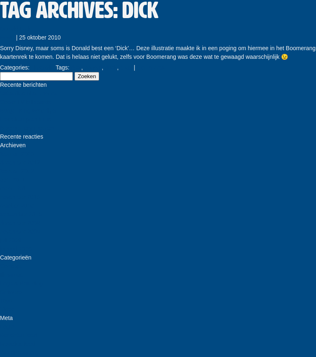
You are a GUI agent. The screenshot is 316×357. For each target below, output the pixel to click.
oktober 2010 (17, 205)
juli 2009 (10, 240)
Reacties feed (17, 344)
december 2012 (20, 162)
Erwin (7, 37)
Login (7, 326)
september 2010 (21, 214)
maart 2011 (14, 188)
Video (7, 309)
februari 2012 (17, 171)
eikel (126, 67)
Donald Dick (15, 29)
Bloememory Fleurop (26, 128)
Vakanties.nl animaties (28, 93)
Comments (151, 67)
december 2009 (20, 223)
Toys (6, 300)
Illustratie (42, 67)
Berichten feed (18, 335)
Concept (10, 266)
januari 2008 (16, 249)
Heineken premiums (25, 119)
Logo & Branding (21, 283)
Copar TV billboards (25, 102)
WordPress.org (19, 352)
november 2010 (20, 197)
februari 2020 (17, 154)
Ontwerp (11, 292)
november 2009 (20, 231)
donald (93, 67)
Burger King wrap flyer (28, 110)
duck (111, 67)
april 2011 (13, 179)
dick (76, 67)
